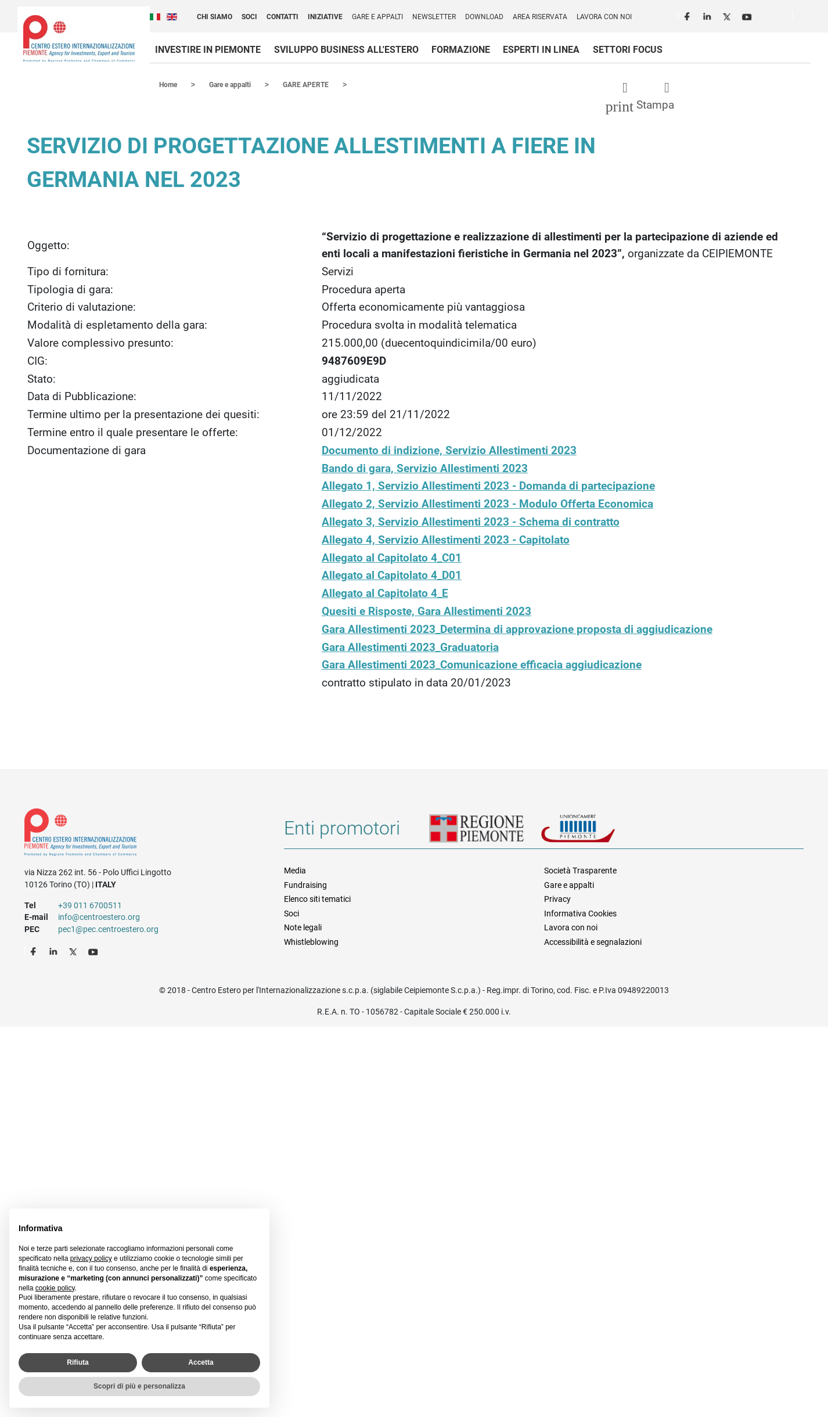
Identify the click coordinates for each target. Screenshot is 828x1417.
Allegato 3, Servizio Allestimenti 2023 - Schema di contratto (471, 521)
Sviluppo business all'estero (346, 49)
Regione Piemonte (485, 832)
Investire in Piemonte (208, 49)
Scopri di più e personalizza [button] (139, 1386)
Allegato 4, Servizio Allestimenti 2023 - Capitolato (446, 539)
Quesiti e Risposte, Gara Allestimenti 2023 (426, 610)
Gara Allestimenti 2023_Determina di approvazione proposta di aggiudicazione (517, 628)
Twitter (728, 15)
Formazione (460, 49)
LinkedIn (708, 15)
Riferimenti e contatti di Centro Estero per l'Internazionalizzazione (141, 834)
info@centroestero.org (99, 916)
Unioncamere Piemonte (594, 832)
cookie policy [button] (55, 1288)
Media (295, 870)
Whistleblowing (311, 941)
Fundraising (305, 884)
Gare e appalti (377, 17)
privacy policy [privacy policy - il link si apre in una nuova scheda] (91, 1258)
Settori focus (628, 49)
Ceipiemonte (79, 38)
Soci (249, 17)
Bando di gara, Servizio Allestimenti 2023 (425, 467)
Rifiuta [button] (77, 1362)
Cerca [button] (806, 18)
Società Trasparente (580, 870)
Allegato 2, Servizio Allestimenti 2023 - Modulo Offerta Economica (487, 503)
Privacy (557, 898)
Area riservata (540, 17)
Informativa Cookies (580, 913)
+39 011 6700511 (90, 904)
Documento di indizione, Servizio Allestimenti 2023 (449, 449)
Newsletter (434, 17)
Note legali (303, 927)
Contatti (282, 17)
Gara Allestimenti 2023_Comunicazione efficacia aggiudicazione (482, 664)
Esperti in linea (541, 49)
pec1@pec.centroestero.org (108, 928)
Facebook (689, 15)
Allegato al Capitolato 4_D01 (392, 574)
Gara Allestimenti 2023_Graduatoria (410, 646)
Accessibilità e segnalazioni (593, 941)
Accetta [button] (200, 1362)
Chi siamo (214, 17)
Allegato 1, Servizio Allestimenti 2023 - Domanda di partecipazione (488, 485)
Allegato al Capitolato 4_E (385, 592)
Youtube (748, 15)
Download (484, 17)
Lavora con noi (604, 17)
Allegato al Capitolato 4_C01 (392, 557)
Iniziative (325, 17)
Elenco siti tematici (317, 898)
